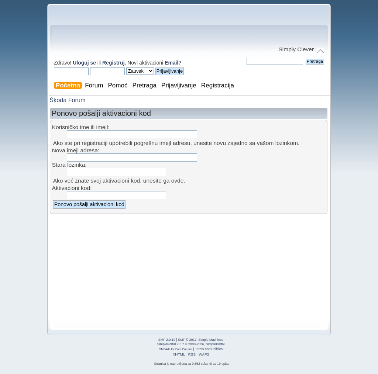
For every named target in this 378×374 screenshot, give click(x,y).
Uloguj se (84, 63)
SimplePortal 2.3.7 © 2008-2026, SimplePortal (191, 344)
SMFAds (164, 349)
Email (171, 63)
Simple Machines (210, 340)
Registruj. (114, 63)
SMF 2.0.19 (166, 340)
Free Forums (183, 349)
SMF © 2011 (187, 340)
